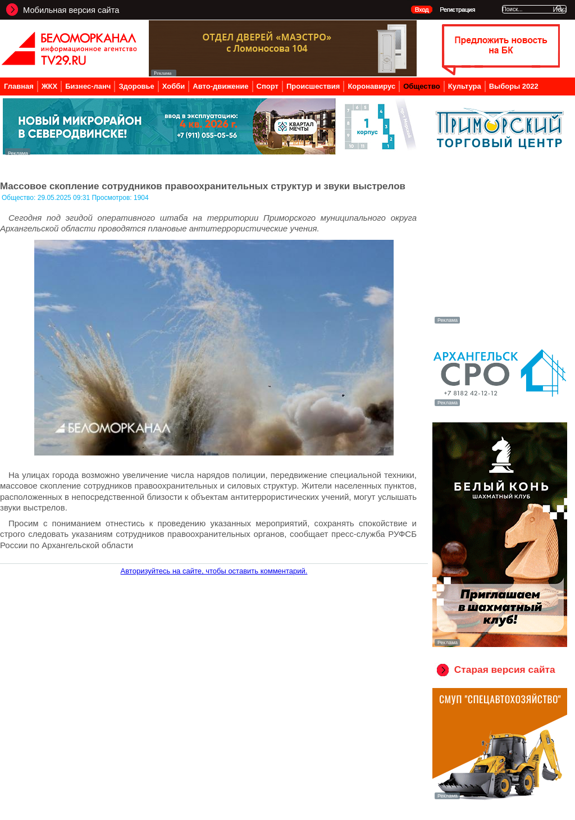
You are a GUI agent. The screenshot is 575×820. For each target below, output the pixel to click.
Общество (421, 86)
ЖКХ (49, 86)
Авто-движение (220, 86)
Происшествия (313, 86)
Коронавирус (371, 86)
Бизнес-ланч (88, 86)
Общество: (20, 198)
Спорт (268, 86)
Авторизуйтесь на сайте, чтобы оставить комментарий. (214, 571)
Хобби (173, 86)
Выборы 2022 (514, 86)
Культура (464, 86)
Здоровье (136, 86)
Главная (19, 86)
